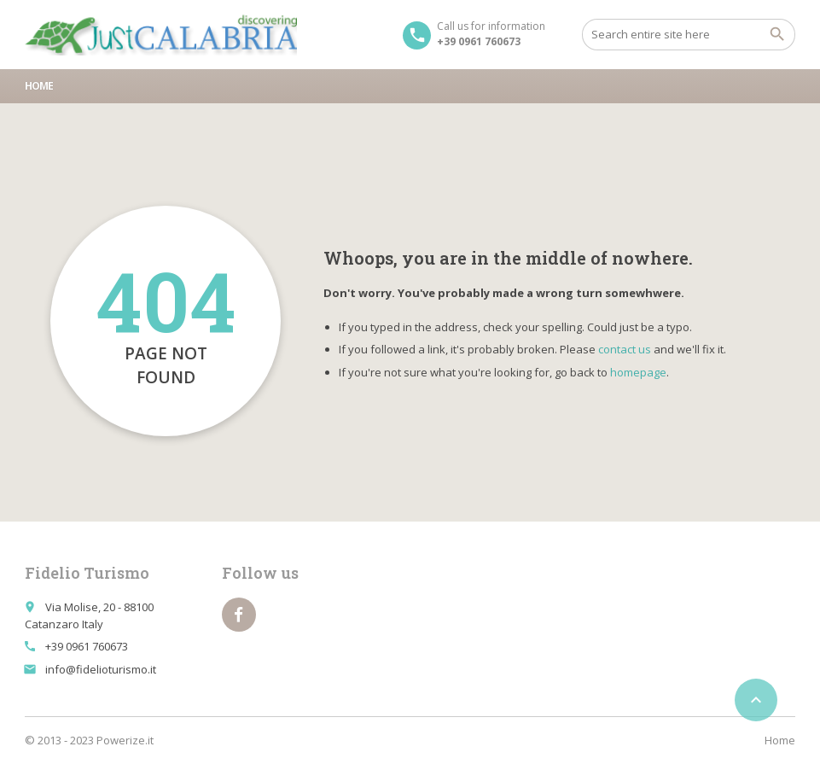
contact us (624, 349)
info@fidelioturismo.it (100, 669)
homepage (638, 372)
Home (39, 86)
